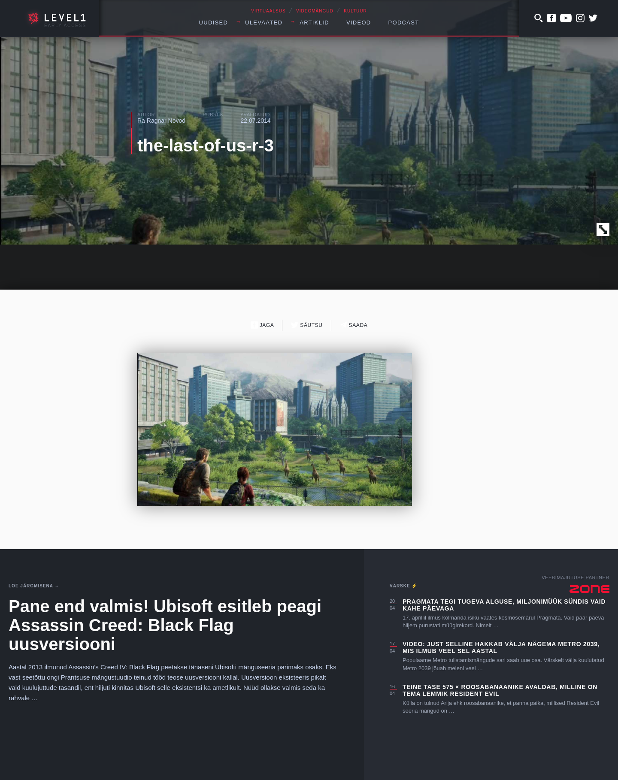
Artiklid (314, 22)
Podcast (403, 22)
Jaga (262, 325)
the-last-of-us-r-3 (205, 145)
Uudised (213, 22)
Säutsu (306, 325)
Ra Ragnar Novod (161, 120)
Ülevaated (263, 22)
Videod (358, 22)
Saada (354, 325)
